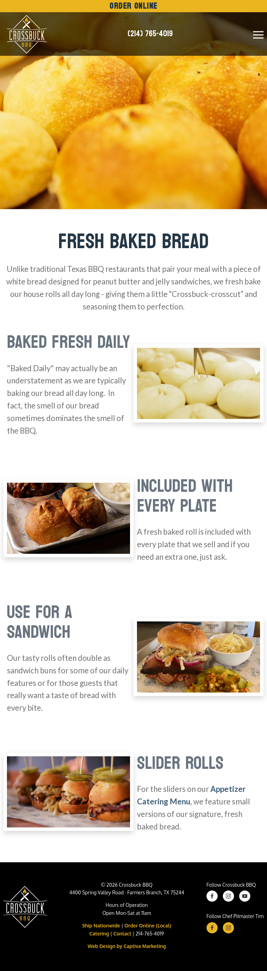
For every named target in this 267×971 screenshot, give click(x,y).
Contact (122, 933)
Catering (99, 933)
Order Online (133, 6)
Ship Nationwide (101, 925)
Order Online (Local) (147, 925)
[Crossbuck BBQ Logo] (25, 908)
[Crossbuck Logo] (25, 34)
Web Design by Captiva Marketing (127, 946)
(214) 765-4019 (150, 34)
